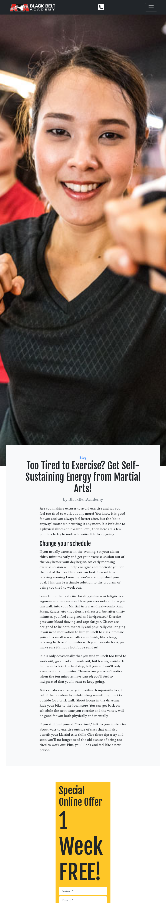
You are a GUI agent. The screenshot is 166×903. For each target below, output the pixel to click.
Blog (83, 457)
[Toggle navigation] (151, 7)
